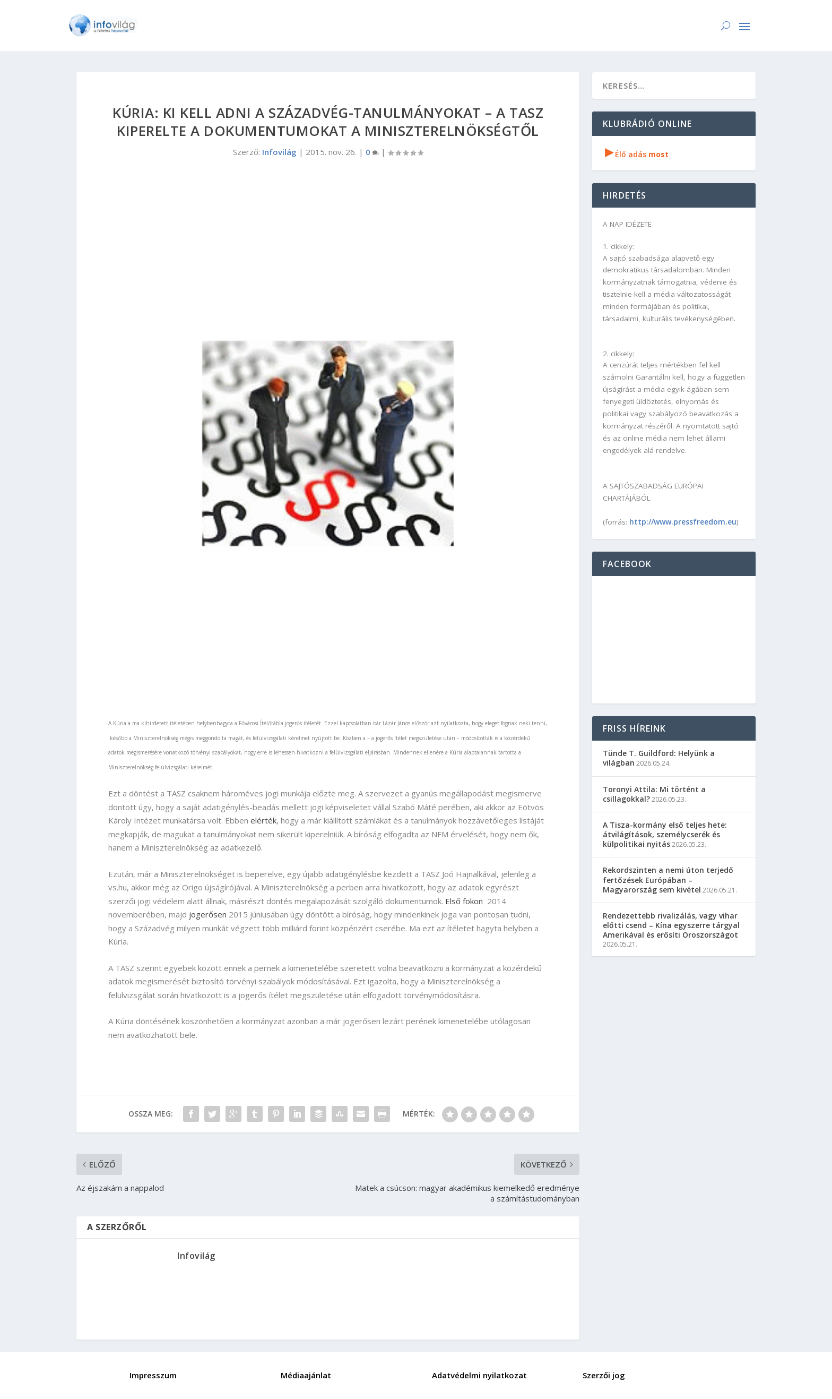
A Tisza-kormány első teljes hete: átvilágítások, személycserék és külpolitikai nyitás (665, 834)
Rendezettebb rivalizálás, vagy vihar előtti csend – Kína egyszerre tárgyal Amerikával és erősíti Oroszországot (671, 925)
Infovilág (279, 152)
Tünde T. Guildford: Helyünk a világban (659, 758)
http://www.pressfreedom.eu (682, 522)
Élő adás (637, 154)
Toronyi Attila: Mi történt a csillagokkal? (654, 794)
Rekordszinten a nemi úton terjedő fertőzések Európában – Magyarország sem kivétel (668, 879)
